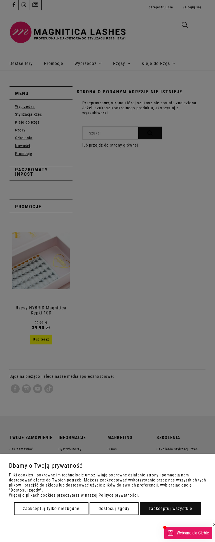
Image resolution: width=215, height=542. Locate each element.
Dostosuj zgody (114, 508)
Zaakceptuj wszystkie (170, 508)
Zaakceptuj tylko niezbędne (51, 508)
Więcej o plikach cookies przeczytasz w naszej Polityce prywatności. (74, 495)
